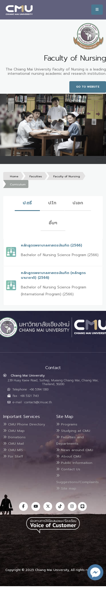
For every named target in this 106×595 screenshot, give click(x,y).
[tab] (27, 203)
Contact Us (68, 469)
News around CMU (74, 449)
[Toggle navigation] (99, 160)
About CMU (68, 456)
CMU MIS (13, 449)
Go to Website (87, 87)
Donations (14, 437)
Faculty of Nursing (66, 176)
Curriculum (18, 184)
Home (14, 176)
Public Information (74, 462)
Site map (66, 488)
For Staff (13, 456)
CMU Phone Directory (24, 424)
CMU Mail (13, 443)
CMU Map (14, 430)
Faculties (35, 176)
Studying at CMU (73, 430)
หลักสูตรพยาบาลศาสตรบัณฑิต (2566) (51, 245)
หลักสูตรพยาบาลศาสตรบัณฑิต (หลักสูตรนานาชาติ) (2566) (53, 275)
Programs (66, 424)
